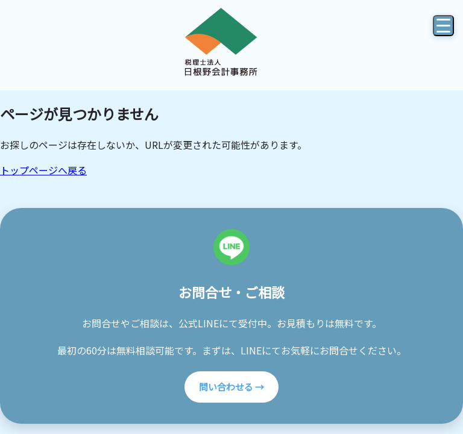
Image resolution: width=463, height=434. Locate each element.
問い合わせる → (231, 386)
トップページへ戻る (43, 170)
